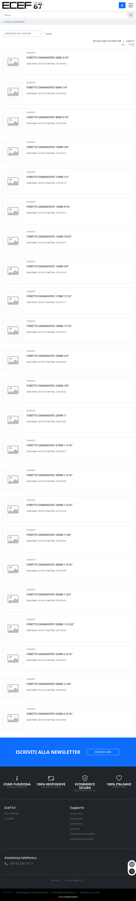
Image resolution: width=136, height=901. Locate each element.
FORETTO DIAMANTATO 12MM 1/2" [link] (48, 176)
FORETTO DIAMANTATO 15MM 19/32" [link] (49, 236)
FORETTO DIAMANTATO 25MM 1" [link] (47, 415)
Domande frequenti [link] (81, 839)
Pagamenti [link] (76, 818)
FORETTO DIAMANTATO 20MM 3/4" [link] (48, 355)
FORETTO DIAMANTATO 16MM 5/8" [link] (48, 266)
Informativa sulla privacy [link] (64, 892)
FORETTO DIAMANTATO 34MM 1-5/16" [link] (50, 505)
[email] (132, 864)
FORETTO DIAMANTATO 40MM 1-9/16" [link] (50, 564)
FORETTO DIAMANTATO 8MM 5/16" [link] (48, 117)
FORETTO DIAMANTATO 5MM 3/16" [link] (48, 57)
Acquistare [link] (76, 813)
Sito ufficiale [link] (11, 813)
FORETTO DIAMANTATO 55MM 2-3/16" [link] (50, 654)
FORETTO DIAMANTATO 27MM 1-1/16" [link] (50, 445)
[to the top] (132, 871)
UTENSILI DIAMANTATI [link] (13, 22)
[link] (23, 5)
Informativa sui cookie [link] (90, 892)
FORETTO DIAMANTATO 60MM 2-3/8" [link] (49, 684)
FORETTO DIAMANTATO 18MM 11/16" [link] (49, 326)
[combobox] (23, 34)
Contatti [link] (9, 818)
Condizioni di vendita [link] (82, 834)
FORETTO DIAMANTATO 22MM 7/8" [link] (48, 385)
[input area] (65, 15)
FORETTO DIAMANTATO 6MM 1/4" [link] (47, 87)
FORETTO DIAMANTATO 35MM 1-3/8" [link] (49, 534)
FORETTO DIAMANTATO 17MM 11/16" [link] (49, 296)
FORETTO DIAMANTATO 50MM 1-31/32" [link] (50, 624)
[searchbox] (41, 37)
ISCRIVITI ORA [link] (102, 752)
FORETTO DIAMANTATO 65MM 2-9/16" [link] (50, 713)
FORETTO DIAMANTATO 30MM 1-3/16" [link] (50, 475)
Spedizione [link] (76, 823)
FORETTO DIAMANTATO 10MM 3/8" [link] (48, 147)
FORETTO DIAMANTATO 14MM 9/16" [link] (48, 206)
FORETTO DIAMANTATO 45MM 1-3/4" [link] (49, 594)
